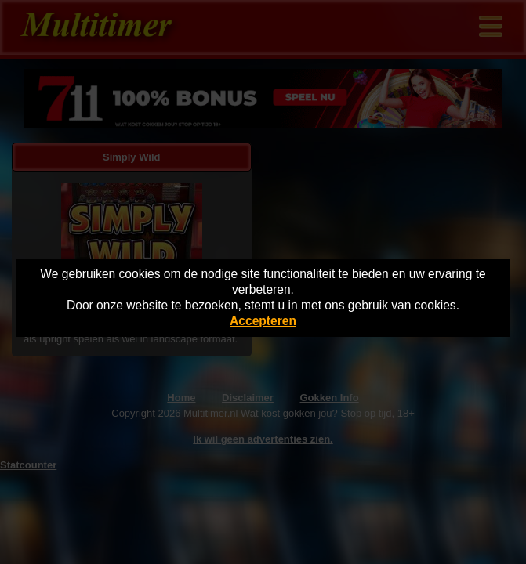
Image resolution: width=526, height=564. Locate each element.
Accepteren (263, 320)
